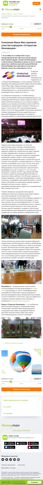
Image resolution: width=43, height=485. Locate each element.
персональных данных (5, 482)
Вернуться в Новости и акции (14, 343)
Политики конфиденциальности (20, 483)
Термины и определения (8, 465)
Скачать (36, 3)
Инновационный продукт (19, 301)
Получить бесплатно (21, 389)
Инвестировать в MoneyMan (21, 430)
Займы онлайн (13, 436)
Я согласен (34, 482)
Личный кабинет (40, 9)
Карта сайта (21, 465)
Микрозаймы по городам (8, 468)
